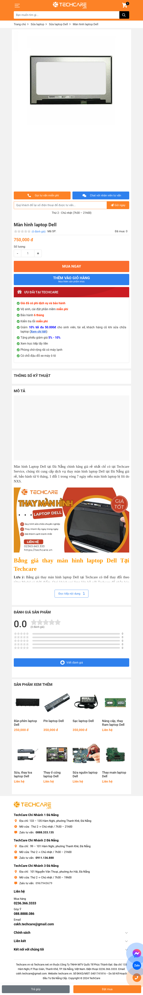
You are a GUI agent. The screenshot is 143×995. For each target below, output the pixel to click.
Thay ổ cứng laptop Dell (52, 774)
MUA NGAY (71, 266)
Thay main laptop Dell (114, 774)
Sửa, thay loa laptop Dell (23, 774)
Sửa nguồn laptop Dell (85, 774)
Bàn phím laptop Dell (25, 722)
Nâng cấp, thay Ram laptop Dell (113, 722)
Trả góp (35, 989)
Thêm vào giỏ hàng (71, 279)
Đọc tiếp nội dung (71, 593)
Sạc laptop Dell (83, 721)
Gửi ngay (118, 205)
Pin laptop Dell (53, 721)
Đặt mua (107, 989)
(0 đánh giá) (39, 231)
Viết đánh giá (71, 662)
